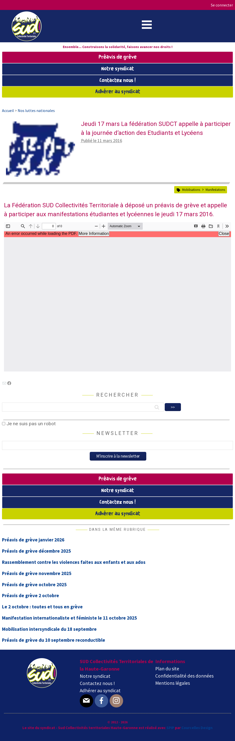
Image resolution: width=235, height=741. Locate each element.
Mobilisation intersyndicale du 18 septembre (49, 629)
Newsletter (117, 433)
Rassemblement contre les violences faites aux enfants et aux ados (74, 562)
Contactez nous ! (117, 80)
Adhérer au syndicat (117, 92)
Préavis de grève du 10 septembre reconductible (53, 640)
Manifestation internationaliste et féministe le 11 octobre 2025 (69, 618)
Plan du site (167, 669)
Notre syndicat (117, 69)
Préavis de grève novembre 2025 (36, 573)
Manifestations (215, 190)
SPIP (170, 727)
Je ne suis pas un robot (29, 423)
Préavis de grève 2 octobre (30, 595)
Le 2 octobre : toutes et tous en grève (42, 607)
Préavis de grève (118, 57)
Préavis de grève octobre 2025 (34, 584)
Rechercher (117, 395)
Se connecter (222, 4)
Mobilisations (191, 190)
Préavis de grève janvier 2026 (33, 540)
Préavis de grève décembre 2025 (36, 551)
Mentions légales (172, 683)
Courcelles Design (197, 727)
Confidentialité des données (184, 676)
